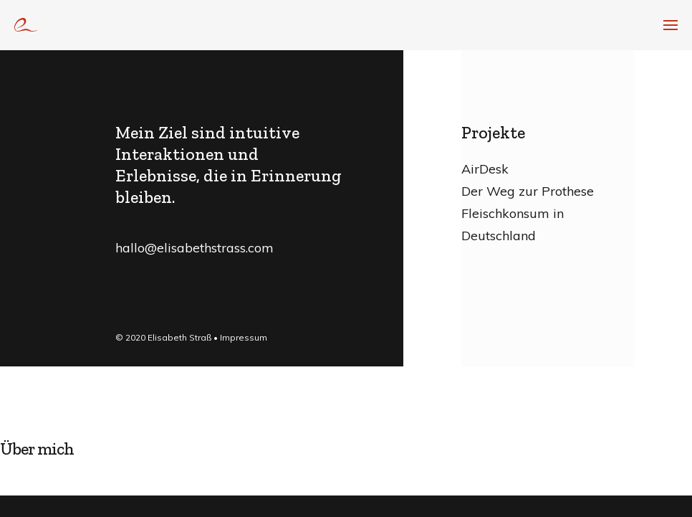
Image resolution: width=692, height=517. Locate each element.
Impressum (243, 337)
